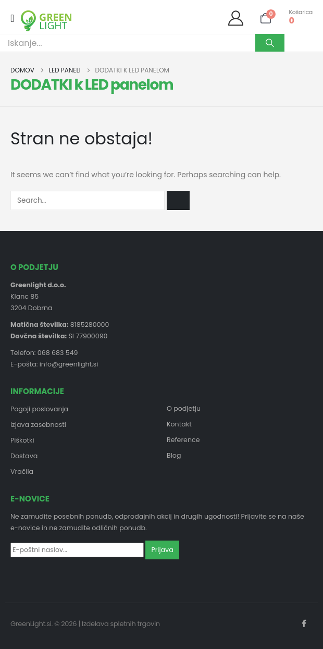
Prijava (162, 549)
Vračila (21, 471)
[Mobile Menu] (15, 18)
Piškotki (22, 440)
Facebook (304, 623)
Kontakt (179, 424)
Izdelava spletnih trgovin (121, 624)
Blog (174, 455)
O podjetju (184, 408)
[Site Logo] (46, 20)
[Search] (269, 43)
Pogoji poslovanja (39, 409)
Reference (183, 439)
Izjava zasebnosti (38, 424)
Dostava (24, 455)
